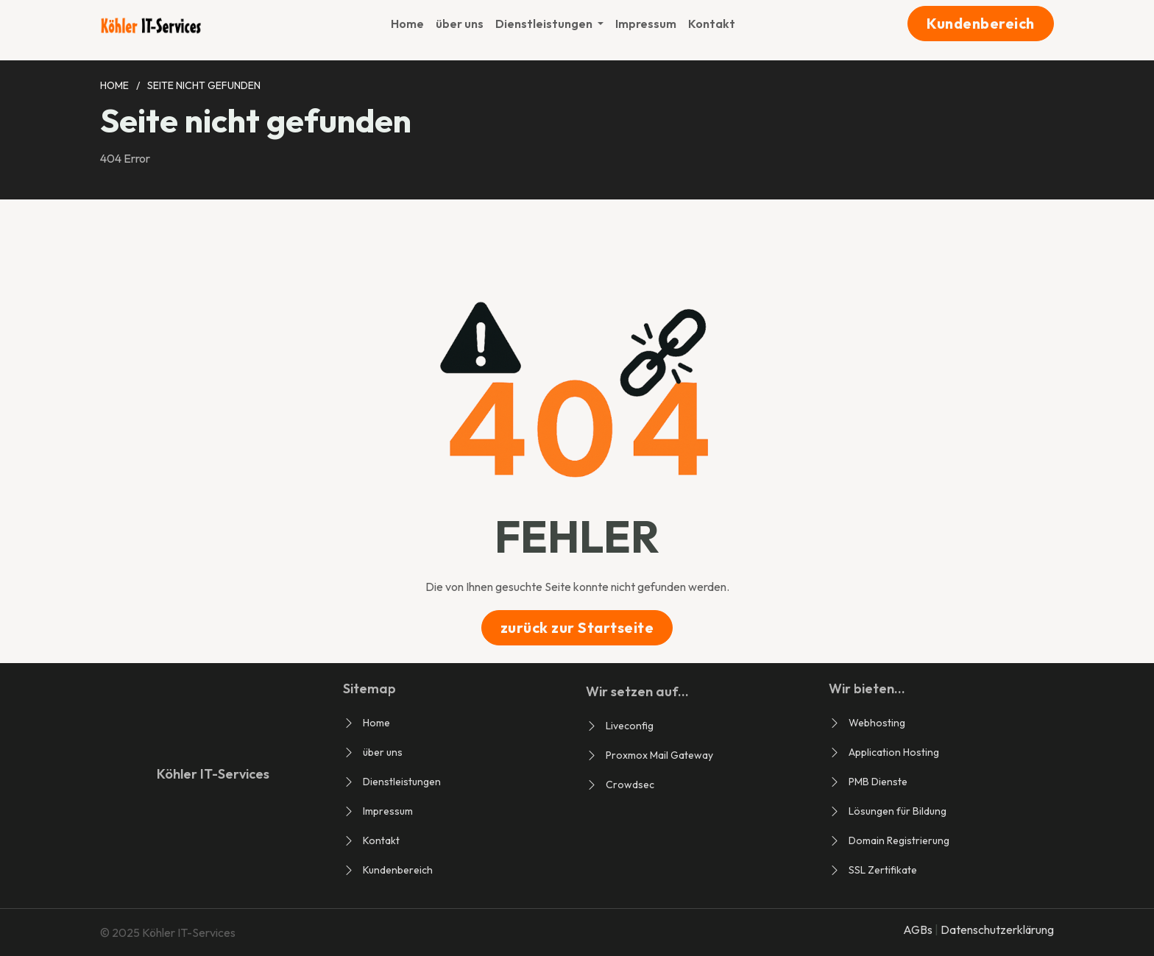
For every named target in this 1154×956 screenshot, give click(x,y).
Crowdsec (630, 784)
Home (407, 23)
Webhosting (877, 722)
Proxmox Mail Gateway (659, 755)
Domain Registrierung (899, 840)
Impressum (645, 23)
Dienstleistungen (402, 781)
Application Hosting (894, 752)
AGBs (919, 929)
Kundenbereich (981, 23)
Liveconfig (630, 725)
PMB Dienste (878, 781)
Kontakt (711, 23)
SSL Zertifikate (883, 870)
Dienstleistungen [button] (545, 23)
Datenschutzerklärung (997, 929)
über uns (460, 23)
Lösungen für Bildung (897, 811)
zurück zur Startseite (577, 627)
